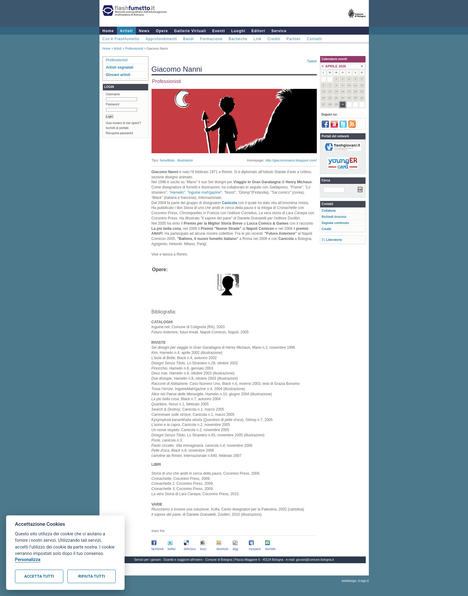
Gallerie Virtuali (190, 31)
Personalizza (27, 559)
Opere (162, 31)
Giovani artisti (118, 75)
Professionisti (134, 48)
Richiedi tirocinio (334, 216)
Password (112, 104)
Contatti (314, 39)
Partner (293, 39)
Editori (258, 31)
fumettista (167, 160)
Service (278, 31)
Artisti (126, 31)
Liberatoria (334, 239)
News (144, 31)
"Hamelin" (177, 192)
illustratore (185, 160)
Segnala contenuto (335, 223)
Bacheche (238, 39)
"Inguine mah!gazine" (204, 192)
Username (113, 94)
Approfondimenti (161, 39)
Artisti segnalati (119, 67)
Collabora (329, 210)
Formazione (211, 39)
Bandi (188, 39)
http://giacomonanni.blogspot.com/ (291, 160)
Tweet (311, 61)
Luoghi (238, 31)
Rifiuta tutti (91, 576)
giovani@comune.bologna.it (315, 559)
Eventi (218, 31)
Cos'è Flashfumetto (121, 39)
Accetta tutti (39, 576)
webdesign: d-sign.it (355, 581)
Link (257, 39)
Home (108, 31)
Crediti (274, 39)
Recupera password (119, 133)
